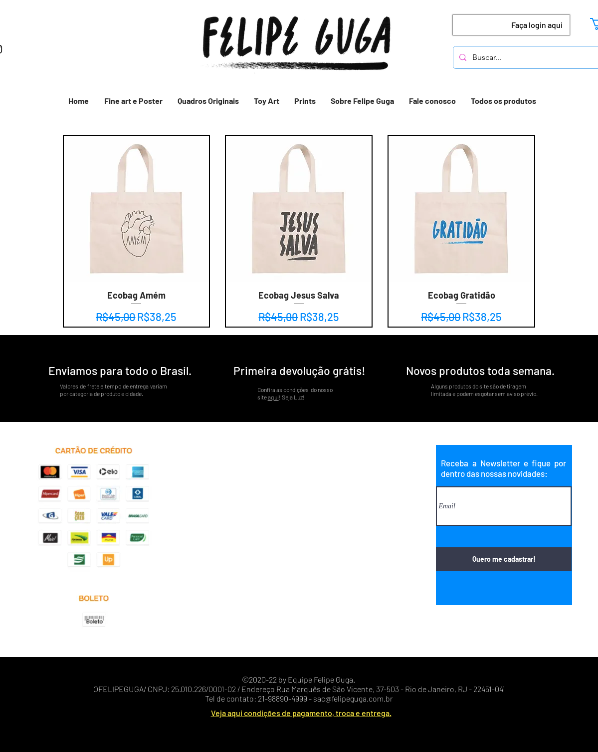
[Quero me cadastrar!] (504, 559)
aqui (273, 396)
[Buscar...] (528, 57)
